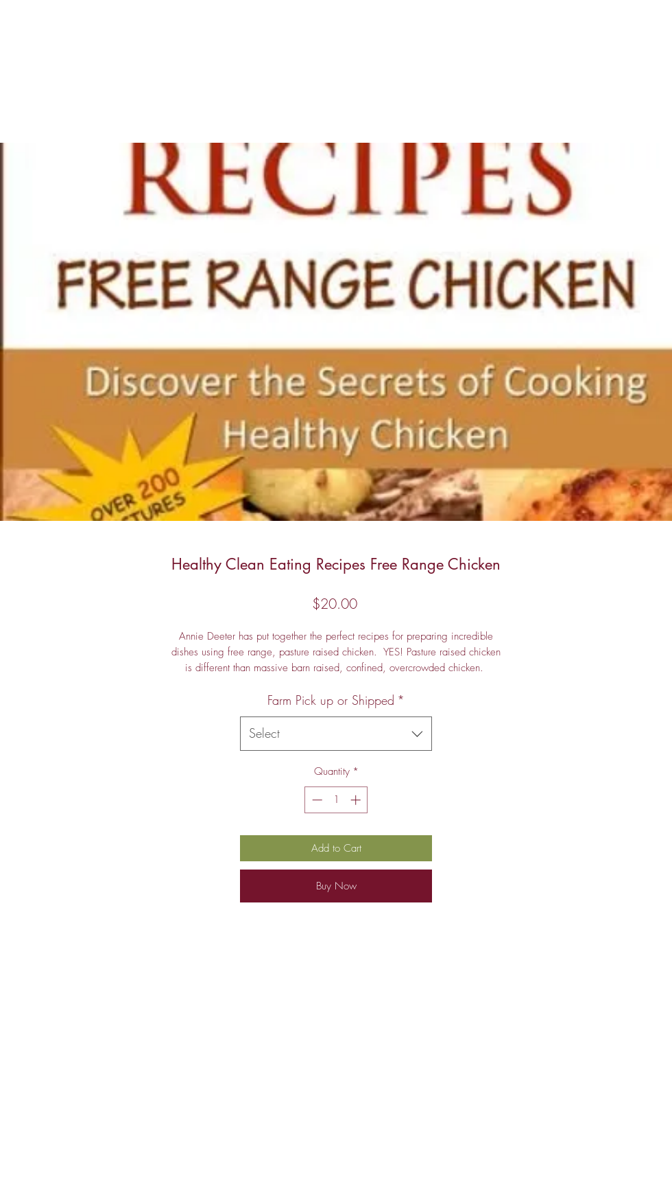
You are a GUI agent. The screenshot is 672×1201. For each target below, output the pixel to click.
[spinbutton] (336, 800)
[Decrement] (316, 800)
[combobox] (336, 733)
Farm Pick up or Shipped (336, 700)
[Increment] (357, 800)
